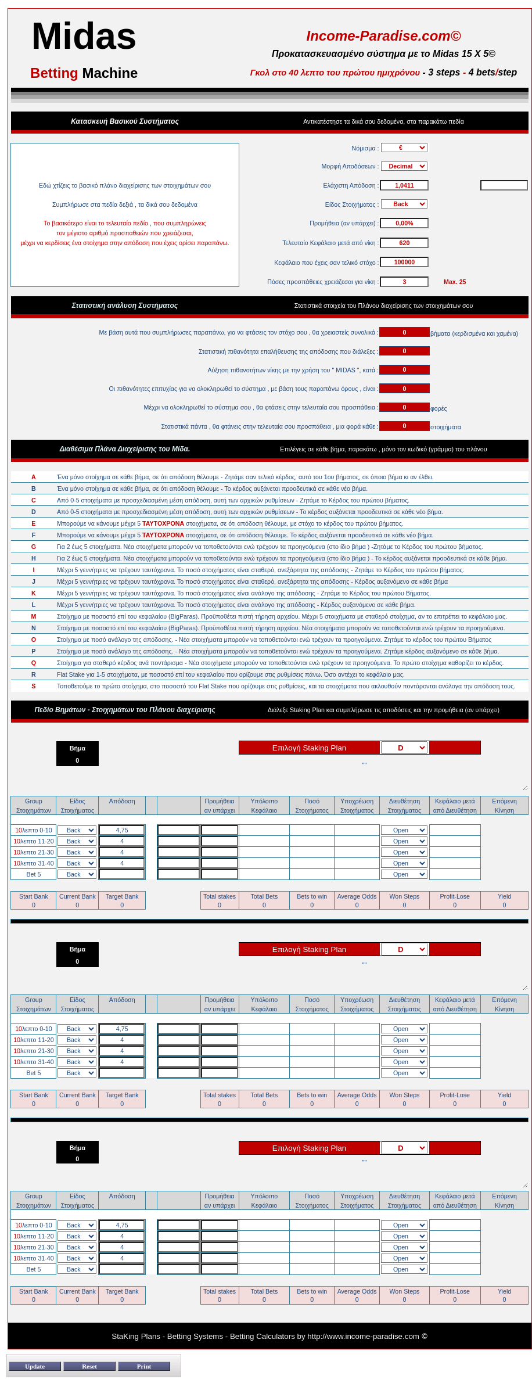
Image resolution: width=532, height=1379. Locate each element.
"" (364, 775)
